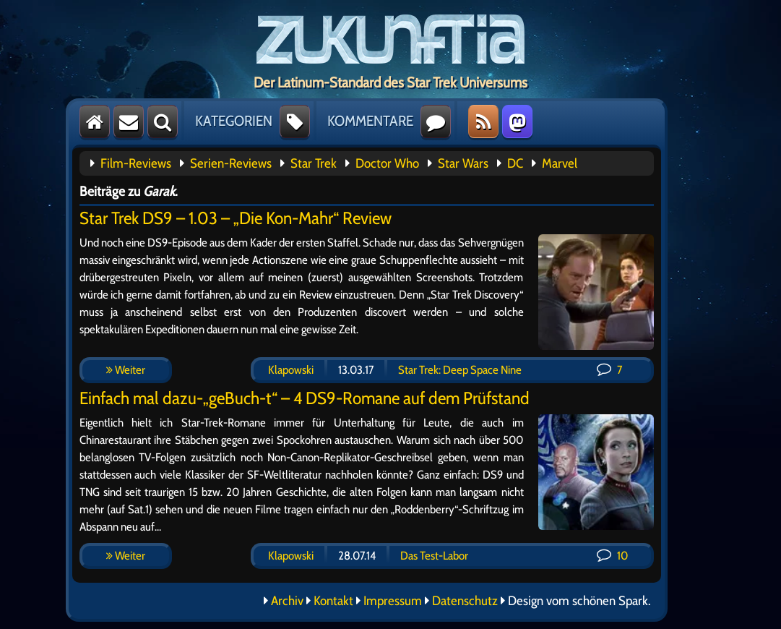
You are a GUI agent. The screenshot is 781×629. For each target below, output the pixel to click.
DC (515, 163)
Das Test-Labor (434, 555)
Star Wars (463, 163)
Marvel (559, 163)
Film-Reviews (135, 163)
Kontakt (333, 601)
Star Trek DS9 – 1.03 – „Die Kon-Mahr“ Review (235, 217)
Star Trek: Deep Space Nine (460, 370)
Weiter (125, 370)
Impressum (392, 601)
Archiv (287, 601)
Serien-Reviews (231, 163)
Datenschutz (465, 601)
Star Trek (313, 163)
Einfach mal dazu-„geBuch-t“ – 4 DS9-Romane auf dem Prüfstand (304, 398)
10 (612, 555)
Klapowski (291, 370)
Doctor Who (387, 163)
